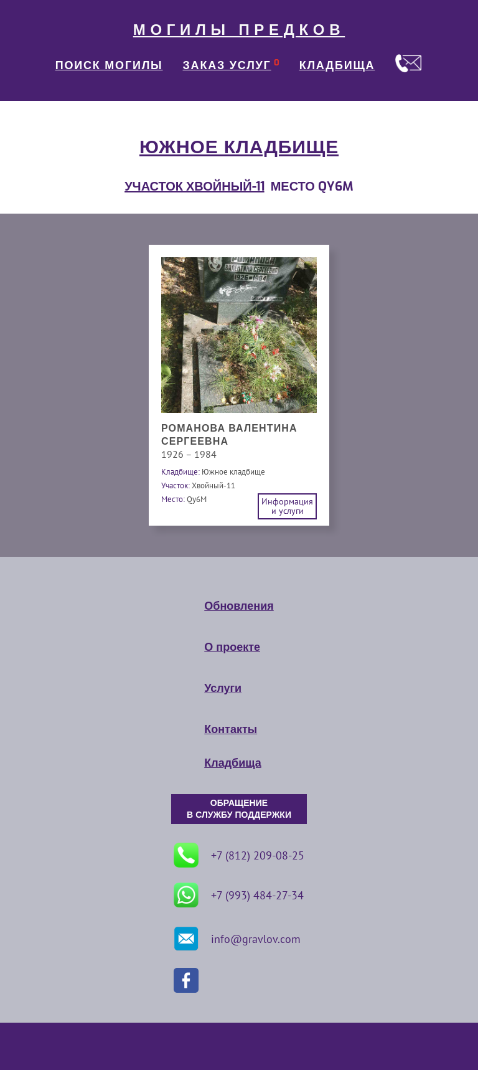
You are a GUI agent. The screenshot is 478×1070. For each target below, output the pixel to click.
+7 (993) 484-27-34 (239, 895)
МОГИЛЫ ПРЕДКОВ (239, 30)
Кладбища (232, 762)
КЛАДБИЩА (337, 65)
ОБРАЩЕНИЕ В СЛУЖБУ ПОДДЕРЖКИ (239, 809)
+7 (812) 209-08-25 (239, 855)
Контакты (230, 729)
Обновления (238, 606)
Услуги (222, 688)
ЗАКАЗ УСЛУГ (227, 65)
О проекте (232, 647)
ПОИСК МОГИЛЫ (109, 65)
